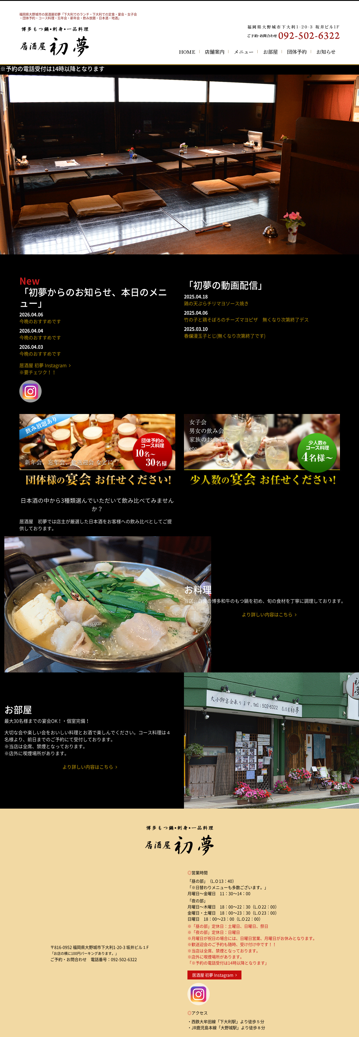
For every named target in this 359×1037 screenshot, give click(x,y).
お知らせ (326, 51)
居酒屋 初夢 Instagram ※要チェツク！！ (45, 369)
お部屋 (270, 51)
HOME (187, 51)
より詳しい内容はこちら (269, 614)
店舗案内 (214, 51)
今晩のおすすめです (40, 321)
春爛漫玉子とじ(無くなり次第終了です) (224, 335)
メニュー (244, 51)
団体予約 (297, 51)
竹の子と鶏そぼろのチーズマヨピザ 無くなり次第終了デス (246, 319)
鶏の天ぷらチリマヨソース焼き (216, 303)
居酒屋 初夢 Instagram (214, 975)
